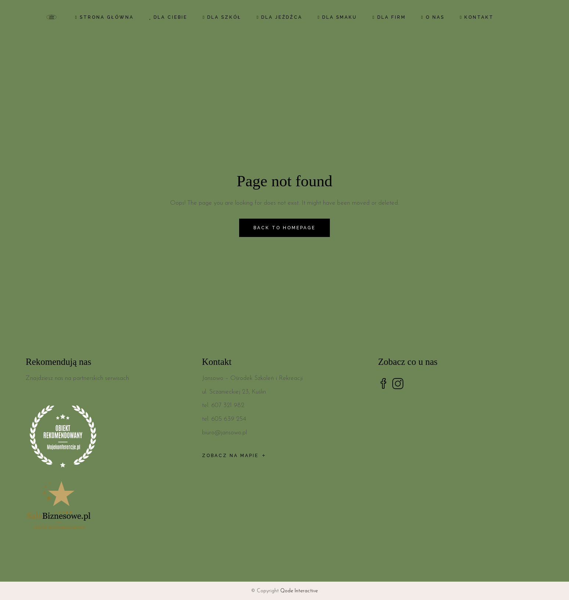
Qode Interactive (299, 591)
